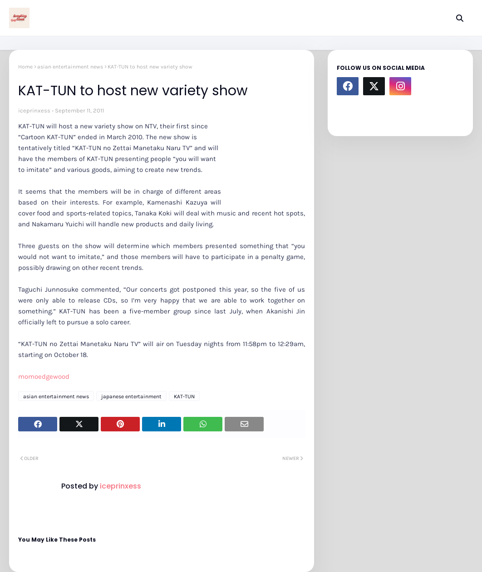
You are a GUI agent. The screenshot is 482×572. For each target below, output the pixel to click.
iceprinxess (34, 110)
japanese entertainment (131, 396)
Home (25, 67)
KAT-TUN (184, 396)
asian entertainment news (70, 67)
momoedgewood (43, 376)
